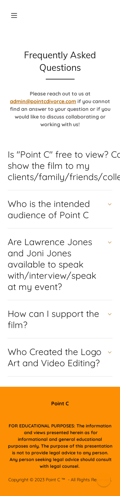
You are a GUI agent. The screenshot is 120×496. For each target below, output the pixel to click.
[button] (14, 15)
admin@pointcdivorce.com (43, 101)
